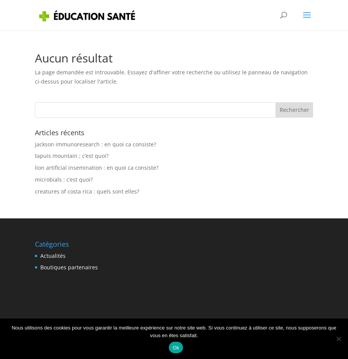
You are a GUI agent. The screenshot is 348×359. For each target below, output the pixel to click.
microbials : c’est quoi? (64, 179)
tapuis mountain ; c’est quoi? (72, 155)
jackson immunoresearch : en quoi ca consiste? (95, 144)
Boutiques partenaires (69, 267)
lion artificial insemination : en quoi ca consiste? (96, 167)
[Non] (338, 339)
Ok (176, 348)
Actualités (53, 255)
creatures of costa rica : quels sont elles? (87, 191)
